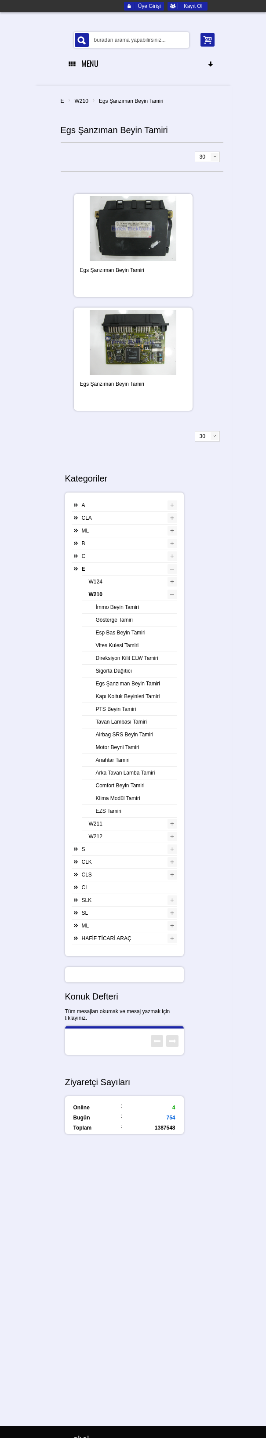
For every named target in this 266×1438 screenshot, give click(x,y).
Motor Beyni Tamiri (117, 747)
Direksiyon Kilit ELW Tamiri (127, 658)
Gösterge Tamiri (114, 620)
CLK (87, 862)
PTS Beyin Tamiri (116, 709)
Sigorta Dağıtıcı (114, 671)
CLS (87, 875)
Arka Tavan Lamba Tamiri (125, 773)
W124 (95, 582)
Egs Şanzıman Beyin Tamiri (131, 101)
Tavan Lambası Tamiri (121, 722)
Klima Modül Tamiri (118, 798)
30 (202, 157)
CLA (87, 518)
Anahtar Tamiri (113, 760)
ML (85, 531)
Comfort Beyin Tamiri (120, 785)
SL (85, 913)
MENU (141, 63)
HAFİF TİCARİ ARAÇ (106, 938)
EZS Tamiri (108, 811)
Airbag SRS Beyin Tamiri (124, 735)
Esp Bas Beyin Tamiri (121, 633)
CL (85, 887)
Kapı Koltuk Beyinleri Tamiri (128, 696)
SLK (87, 900)
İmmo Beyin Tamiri (117, 607)
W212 (95, 836)
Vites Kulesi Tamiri (117, 645)
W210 (81, 101)
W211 (95, 824)
